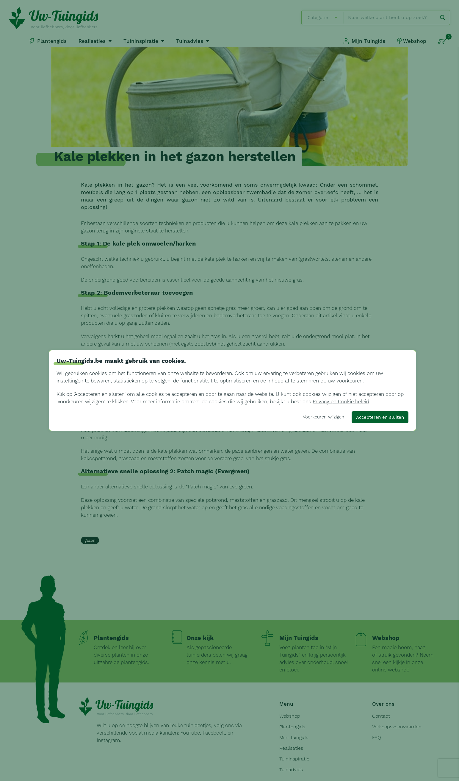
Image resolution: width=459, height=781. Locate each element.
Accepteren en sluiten (380, 417)
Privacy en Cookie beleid (341, 401)
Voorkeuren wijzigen (323, 417)
